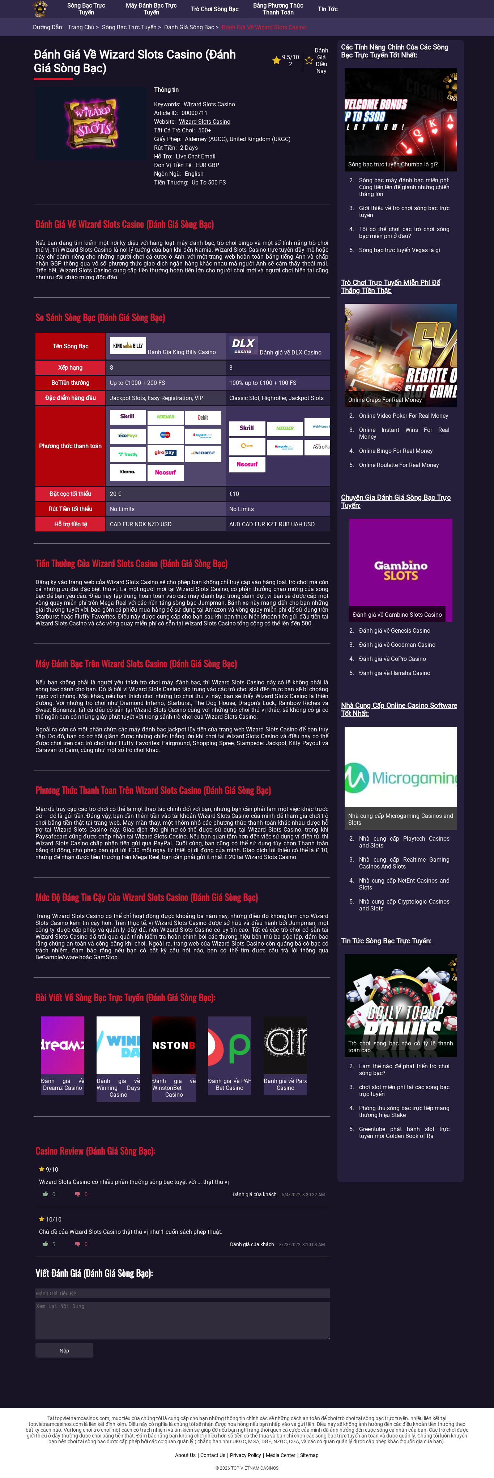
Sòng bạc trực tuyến (86, 9)
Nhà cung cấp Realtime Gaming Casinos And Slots (404, 863)
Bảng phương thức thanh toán (278, 9)
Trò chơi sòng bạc (214, 9)
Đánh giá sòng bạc (189, 27)
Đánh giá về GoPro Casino (392, 658)
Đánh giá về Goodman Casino (397, 644)
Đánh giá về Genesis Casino (394, 630)
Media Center (280, 1455)
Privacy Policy (245, 1455)
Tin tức (327, 9)
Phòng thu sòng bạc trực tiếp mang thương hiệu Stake (404, 1111)
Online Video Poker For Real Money (403, 415)
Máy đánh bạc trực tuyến (151, 9)
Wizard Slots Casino (204, 121)
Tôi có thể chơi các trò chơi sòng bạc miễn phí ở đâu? (404, 232)
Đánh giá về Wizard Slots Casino (264, 27)
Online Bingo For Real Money (396, 450)
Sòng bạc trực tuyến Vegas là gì (399, 250)
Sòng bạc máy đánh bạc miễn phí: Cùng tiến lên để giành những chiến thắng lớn (404, 187)
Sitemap (309, 1455)
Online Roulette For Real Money (399, 465)
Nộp (64, 1351)
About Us (185, 1455)
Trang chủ (81, 27)
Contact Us (212, 1455)
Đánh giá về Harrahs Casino (394, 673)
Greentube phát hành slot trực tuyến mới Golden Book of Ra (404, 1132)
